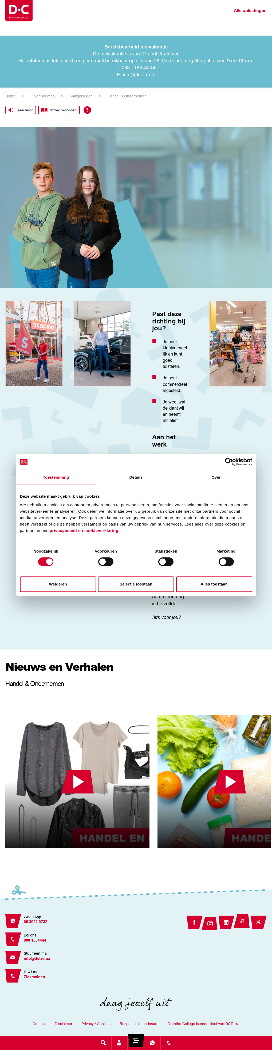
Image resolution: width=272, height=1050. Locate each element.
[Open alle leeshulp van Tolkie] (87, 110)
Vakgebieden (82, 97)
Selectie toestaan (136, 584)
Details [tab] (136, 477)
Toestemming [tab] (56, 477)
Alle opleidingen (250, 11)
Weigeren (58, 584)
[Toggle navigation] (136, 1042)
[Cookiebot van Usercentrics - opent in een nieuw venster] (229, 462)
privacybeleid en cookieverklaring (84, 530)
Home (10, 97)
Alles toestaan (214, 584)
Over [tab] (216, 477)
